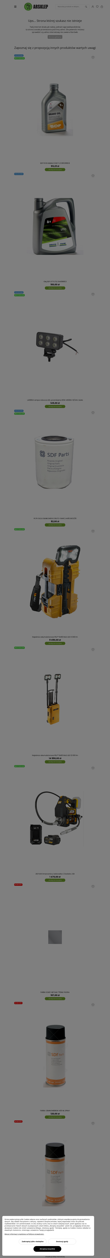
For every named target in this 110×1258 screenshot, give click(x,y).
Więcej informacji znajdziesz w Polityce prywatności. (24, 1234)
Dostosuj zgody (62, 1241)
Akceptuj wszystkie (47, 1249)
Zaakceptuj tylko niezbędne (32, 1241)
